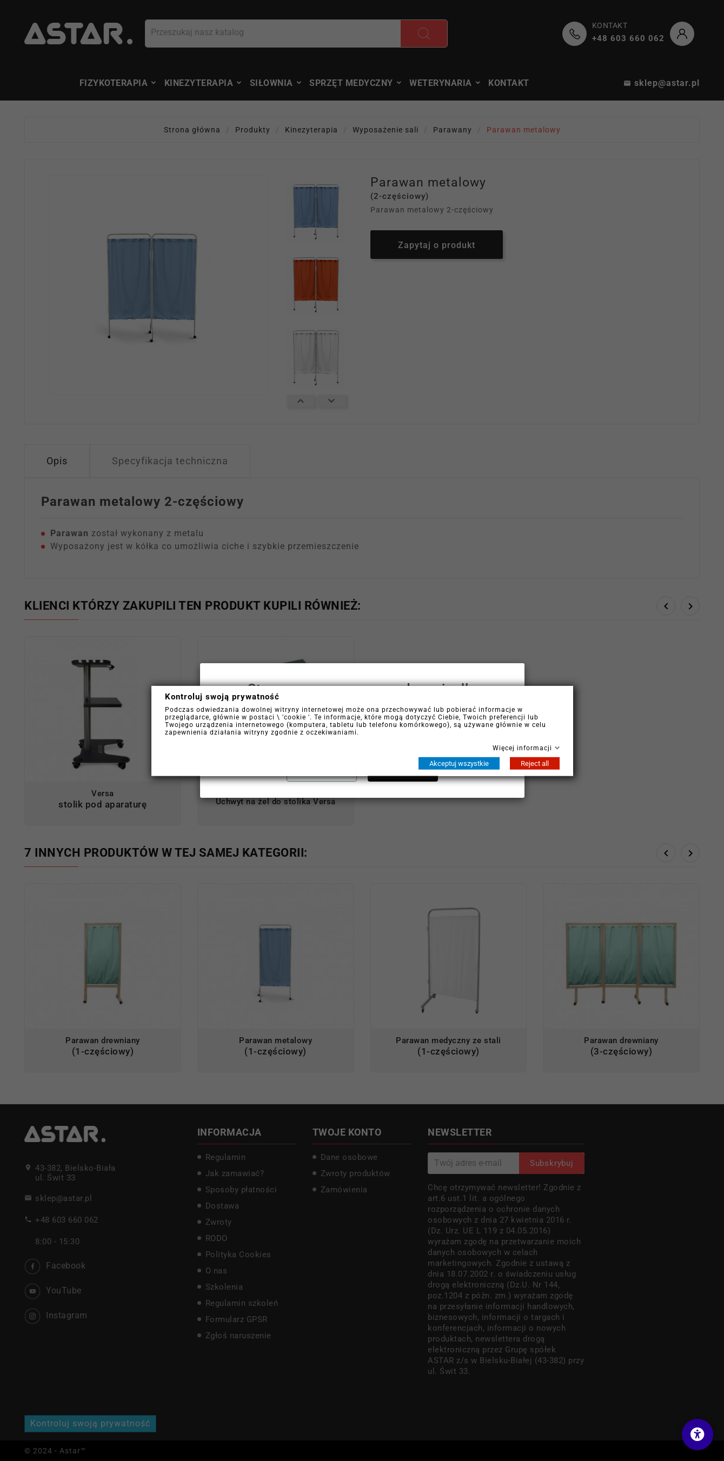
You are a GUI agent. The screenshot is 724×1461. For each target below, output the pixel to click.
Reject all (535, 763)
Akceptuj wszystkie (459, 763)
